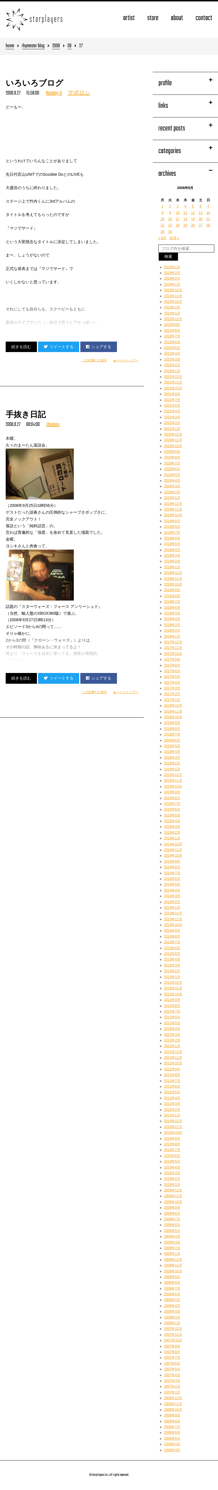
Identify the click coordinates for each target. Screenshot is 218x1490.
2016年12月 (173, 706)
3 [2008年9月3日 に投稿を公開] (178, 206)
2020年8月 (172, 457)
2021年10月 (173, 388)
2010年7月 (172, 1150)
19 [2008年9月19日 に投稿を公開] (193, 219)
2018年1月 (172, 636)
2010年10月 (173, 1133)
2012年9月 (172, 1000)
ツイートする (59, 346)
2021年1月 (172, 429)
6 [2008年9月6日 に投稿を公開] (201, 206)
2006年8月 (172, 1421)
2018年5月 (172, 613)
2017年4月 (172, 683)
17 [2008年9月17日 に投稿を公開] (177, 219)
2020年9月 (172, 452)
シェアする (98, 346)
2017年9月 (172, 659)
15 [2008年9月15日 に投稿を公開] (162, 219)
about (177, 18)
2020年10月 (173, 446)
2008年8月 (172, 1283)
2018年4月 (172, 619)
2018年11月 (173, 579)
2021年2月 (172, 423)
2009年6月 (172, 1225)
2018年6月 (172, 608)
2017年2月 (172, 694)
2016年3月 (172, 758)
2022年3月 (172, 359)
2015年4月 (172, 821)
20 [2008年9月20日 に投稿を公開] (200, 219)
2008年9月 (172, 1277)
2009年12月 (173, 1190)
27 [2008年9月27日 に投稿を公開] (200, 225)
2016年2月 (172, 763)
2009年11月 (173, 1196)
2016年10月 (173, 717)
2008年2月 (172, 1317)
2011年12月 (173, 1052)
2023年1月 (172, 313)
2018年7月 (172, 602)
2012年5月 (172, 1023)
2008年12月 (173, 1260)
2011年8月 (172, 1075)
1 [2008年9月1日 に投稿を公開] (163, 206)
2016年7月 (172, 734)
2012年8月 (172, 1006)
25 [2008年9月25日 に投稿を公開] (185, 225)
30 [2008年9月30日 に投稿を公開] (170, 232)
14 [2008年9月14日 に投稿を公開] (208, 213)
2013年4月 (172, 959)
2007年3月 (172, 1381)
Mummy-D (54, 93)
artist (129, 18)
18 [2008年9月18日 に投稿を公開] (185, 219)
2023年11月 (173, 296)
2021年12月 (173, 377)
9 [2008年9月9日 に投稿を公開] (170, 213)
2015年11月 (173, 780)
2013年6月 (172, 948)
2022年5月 (172, 348)
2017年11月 (173, 648)
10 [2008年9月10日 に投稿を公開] (177, 213)
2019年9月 (172, 521)
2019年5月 (172, 544)
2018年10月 (173, 584)
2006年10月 (173, 1410)
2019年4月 (172, 550)
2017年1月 (172, 700)
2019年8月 (172, 527)
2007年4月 (172, 1375)
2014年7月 (172, 873)
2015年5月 (172, 815)
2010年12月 (173, 1121)
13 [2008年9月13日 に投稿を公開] (200, 213)
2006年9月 (172, 1415)
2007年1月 (172, 1392)
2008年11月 (173, 1265)
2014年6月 (172, 879)
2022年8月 (172, 331)
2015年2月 (172, 833)
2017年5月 (172, 677)
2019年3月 (172, 556)
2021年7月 (172, 400)
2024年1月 (172, 284)
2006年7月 (172, 1427)
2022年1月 (172, 371)
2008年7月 (172, 1288)
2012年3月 (172, 1035)
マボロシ (79, 93)
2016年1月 (172, 769)
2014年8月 (172, 867)
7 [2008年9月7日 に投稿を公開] (208, 206)
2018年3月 (172, 625)
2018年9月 (172, 590)
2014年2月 (172, 902)
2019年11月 (173, 509)
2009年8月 (172, 1213)
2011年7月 (172, 1081)
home (10, 46)
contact (204, 18)
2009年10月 (173, 1202)
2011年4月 (172, 1098)
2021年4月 (172, 411)
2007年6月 (172, 1363)
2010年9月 (172, 1138)
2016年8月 (172, 729)
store (152, 18)
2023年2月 (172, 307)
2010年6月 (172, 1156)
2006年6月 (172, 1433)
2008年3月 (172, 1311)
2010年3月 (172, 1173)
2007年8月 (172, 1352)
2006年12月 (173, 1398)
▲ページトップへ (125, 360)
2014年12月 (173, 844)
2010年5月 (172, 1161)
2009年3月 (172, 1242)
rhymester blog (33, 46)
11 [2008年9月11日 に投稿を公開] (185, 213)
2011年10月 (173, 1063)
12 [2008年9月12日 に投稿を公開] (193, 213)
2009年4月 (172, 1236)
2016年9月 (172, 723)
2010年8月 (172, 1144)
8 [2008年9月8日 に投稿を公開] (163, 213)
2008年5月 (172, 1300)
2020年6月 (172, 469)
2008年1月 (172, 1323)
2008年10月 (173, 1271)
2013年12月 (173, 913)
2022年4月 (172, 353)
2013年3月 (172, 965)
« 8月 (162, 238)
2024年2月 (172, 278)
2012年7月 (172, 1011)
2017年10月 (173, 654)
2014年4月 (172, 890)
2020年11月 (173, 440)
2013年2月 (172, 971)
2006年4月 (172, 1444)
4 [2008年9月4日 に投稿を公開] (185, 206)
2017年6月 (172, 671)
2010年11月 (173, 1127)
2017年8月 (172, 665)
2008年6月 (172, 1294)
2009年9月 (172, 1208)
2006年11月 (173, 1404)
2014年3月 (172, 896)
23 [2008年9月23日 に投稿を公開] (170, 225)
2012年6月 (172, 1017)
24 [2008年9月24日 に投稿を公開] (177, 225)
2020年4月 (172, 481)
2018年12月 (173, 573)
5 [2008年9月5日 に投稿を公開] (193, 206)
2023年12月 (173, 290)
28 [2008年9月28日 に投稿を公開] (208, 225)
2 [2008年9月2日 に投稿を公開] (170, 206)
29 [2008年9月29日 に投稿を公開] (162, 232)
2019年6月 (172, 538)
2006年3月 (172, 1450)
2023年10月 (173, 302)
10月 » (174, 238)
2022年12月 (173, 319)
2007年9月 (172, 1346)
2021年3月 (172, 417)
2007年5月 (172, 1369)
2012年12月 (173, 983)
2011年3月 (172, 1104)
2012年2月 (172, 1040)
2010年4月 (172, 1167)
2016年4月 (172, 752)
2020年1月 (172, 498)
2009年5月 (172, 1231)
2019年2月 (172, 561)
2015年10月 (173, 786)
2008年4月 (172, 1306)
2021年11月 (173, 382)
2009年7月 (172, 1219)
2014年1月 (172, 908)
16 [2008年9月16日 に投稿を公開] (170, 219)
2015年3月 (172, 827)
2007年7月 (172, 1358)
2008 (56, 46)
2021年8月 (172, 394)
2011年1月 (172, 1115)
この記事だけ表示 (94, 360)
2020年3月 (172, 486)
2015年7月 (172, 804)
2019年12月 (173, 504)
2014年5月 (172, 884)
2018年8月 (172, 596)
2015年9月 (172, 792)
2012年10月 (173, 994)
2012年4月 (172, 1029)
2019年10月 (173, 515)
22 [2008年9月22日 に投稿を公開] (162, 225)
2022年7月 (172, 336)
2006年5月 (172, 1438)
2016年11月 (173, 711)
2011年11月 (173, 1058)
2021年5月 (172, 406)
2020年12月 (173, 434)
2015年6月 (172, 809)
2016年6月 (172, 740)
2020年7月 (172, 463)
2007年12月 (173, 1329)
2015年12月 (173, 775)
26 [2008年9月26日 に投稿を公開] (193, 225)
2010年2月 (172, 1179)
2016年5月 (172, 746)
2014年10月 (173, 855)
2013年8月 (172, 936)
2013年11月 (173, 919)
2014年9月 (172, 861)
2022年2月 (172, 365)
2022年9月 (172, 325)
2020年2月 (172, 492)
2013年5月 (172, 954)
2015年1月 (172, 838)
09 (70, 46)
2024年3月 (172, 273)
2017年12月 (173, 642)
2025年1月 (172, 267)
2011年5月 (172, 1092)
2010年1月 (172, 1185)
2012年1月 (172, 1046)
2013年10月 (173, 925)
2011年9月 (172, 1069)
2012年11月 (173, 988)
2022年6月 (172, 342)
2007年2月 (172, 1386)
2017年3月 (172, 688)
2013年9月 (172, 930)
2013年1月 (172, 977)
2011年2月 (172, 1110)
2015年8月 (172, 798)
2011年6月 (172, 1086)
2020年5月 (172, 475)
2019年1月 (172, 567)
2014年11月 (173, 850)
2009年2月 (172, 1248)
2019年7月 (172, 533)
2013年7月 (172, 942)
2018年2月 (172, 631)
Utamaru (53, 425)
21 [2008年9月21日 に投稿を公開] (208, 219)
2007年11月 (173, 1335)
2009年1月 (172, 1254)
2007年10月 (173, 1340)
